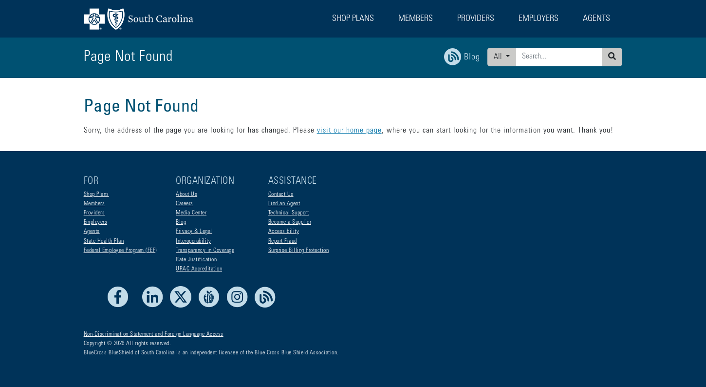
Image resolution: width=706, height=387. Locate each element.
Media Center (191, 213)
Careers (184, 204)
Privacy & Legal (194, 231)
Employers (96, 222)
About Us (186, 194)
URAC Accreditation (199, 269)
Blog (181, 222)
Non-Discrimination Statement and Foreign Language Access (153, 334)
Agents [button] (596, 19)
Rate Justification (196, 260)
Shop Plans (96, 194)
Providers (94, 213)
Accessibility (283, 231)
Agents (92, 231)
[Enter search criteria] (559, 57)
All (499, 57)
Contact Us (281, 194)
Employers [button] (538, 19)
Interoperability (193, 241)
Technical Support (288, 213)
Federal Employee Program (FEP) (120, 250)
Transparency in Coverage (205, 250)
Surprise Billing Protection (298, 250)
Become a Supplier (290, 222)
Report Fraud (282, 241)
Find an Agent (284, 204)
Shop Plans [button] (353, 19)
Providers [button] (475, 19)
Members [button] (415, 19)
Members (94, 204)
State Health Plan (104, 241)
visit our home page (349, 131)
